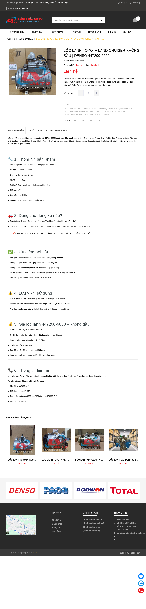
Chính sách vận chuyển (94, 523)
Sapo (35, 553)
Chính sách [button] (90, 513)
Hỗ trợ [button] (56, 513)
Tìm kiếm (56, 520)
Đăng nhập (135, 3)
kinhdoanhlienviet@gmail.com (131, 533)
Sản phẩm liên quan (18, 417)
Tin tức (77, 32)
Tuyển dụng (94, 32)
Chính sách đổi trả (91, 527)
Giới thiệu (38, 32)
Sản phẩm (58, 32)
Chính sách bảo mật (92, 519)
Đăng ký (122, 3)
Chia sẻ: (67, 120)
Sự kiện (127, 32)
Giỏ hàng (56, 531)
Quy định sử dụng (91, 531)
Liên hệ (112, 32)
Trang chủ (16, 32)
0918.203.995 (21, 8)
